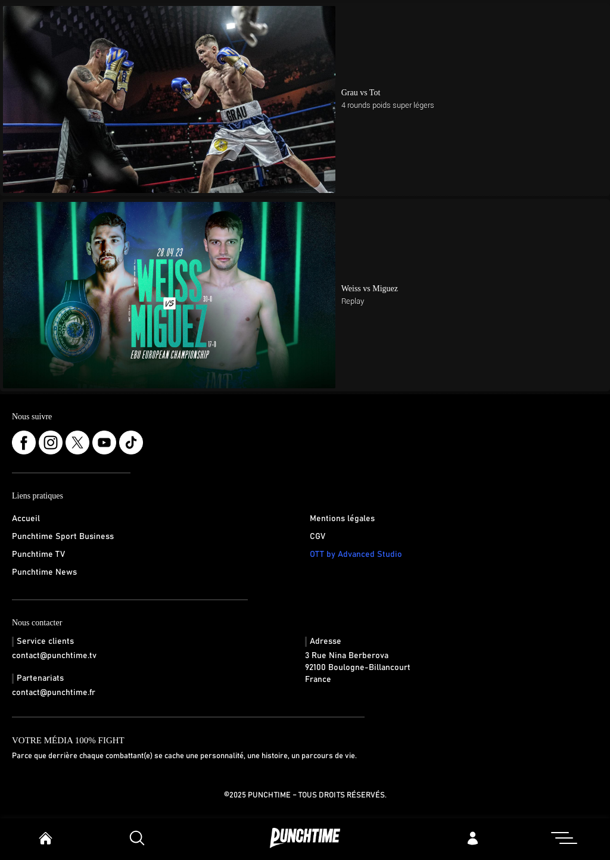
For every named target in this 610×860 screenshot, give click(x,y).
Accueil (26, 519)
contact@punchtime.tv (54, 656)
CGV (317, 536)
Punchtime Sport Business (63, 536)
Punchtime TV (38, 554)
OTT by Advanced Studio (356, 554)
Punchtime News (44, 572)
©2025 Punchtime (257, 795)
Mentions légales (342, 519)
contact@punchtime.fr (53, 692)
